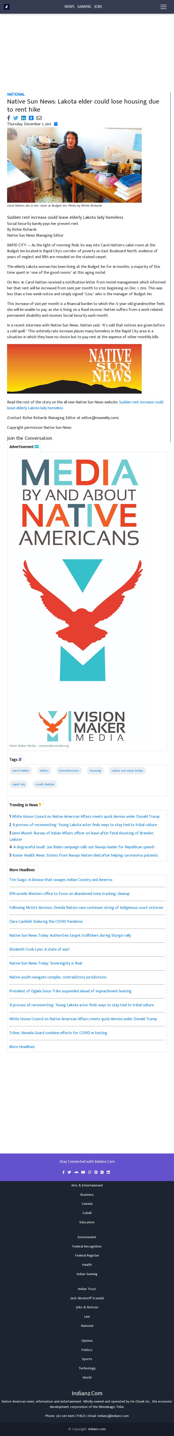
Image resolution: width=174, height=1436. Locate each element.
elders (44, 770)
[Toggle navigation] (163, 7)
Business (87, 1195)
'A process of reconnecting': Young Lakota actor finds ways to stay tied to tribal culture (84, 825)
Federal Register (87, 1255)
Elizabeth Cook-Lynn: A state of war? (39, 949)
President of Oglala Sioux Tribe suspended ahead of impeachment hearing (70, 991)
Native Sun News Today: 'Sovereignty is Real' (45, 963)
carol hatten (20, 770)
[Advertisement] (86, 55)
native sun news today (127, 770)
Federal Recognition (87, 1246)
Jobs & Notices (87, 1307)
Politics (87, 1350)
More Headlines (22, 1047)
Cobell (87, 1213)
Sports (87, 1359)
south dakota (45, 784)
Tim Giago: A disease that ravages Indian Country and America (60, 880)
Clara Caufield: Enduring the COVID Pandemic (46, 921)
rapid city (18, 784)
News (69, 7)
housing (95, 770)
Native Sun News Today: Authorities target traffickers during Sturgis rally (70, 935)
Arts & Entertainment (87, 1185)
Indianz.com (97, 1429)
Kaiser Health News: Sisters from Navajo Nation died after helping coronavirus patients (85, 855)
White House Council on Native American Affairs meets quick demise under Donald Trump (86, 816)
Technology (87, 1368)
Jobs (98, 7)
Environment (87, 1237)
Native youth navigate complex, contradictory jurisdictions (57, 977)
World (87, 1378)
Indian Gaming (87, 1274)
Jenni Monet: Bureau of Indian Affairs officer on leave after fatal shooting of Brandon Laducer (81, 836)
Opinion (87, 1341)
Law (87, 1317)
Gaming (84, 7)
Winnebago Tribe (111, 1407)
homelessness (69, 770)
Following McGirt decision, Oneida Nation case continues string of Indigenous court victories (86, 907)
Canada (87, 1204)
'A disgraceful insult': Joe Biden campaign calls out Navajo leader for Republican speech (83, 847)
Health (87, 1265)
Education (87, 1222)
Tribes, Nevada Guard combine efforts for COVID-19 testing (58, 1033)
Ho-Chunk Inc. (140, 1402)
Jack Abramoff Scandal (87, 1298)
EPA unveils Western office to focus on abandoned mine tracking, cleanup (69, 894)
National (87, 1326)
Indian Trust (87, 1289)
